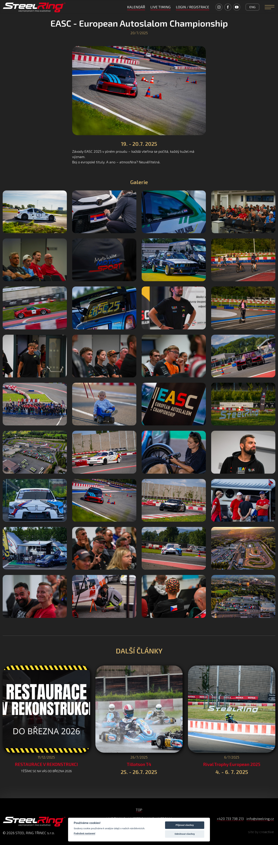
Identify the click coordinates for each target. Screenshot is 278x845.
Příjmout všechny (185, 825)
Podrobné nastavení (84, 833)
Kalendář (136, 7)
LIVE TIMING (160, 7)
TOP (139, 810)
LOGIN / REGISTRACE (192, 7)
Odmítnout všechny (185, 834)
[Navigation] (269, 7)
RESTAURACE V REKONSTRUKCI (46, 764)
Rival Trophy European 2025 (231, 764)
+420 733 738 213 (230, 818)
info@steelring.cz (260, 818)
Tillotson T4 (139, 764)
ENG (252, 7)
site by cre (261, 832)
